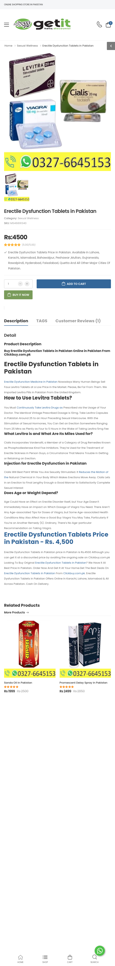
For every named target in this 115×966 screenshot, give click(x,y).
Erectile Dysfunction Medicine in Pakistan (30, 382)
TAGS (41, 321)
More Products (14, 612)
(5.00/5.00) (29, 245)
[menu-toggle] (6, 24)
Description (16, 321)
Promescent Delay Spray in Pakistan (83, 683)
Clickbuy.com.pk (74, 573)
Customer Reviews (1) (78, 321)
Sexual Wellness (28, 218)
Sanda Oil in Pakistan (18, 683)
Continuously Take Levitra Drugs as (40, 407)
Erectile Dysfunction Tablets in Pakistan (60, 563)
